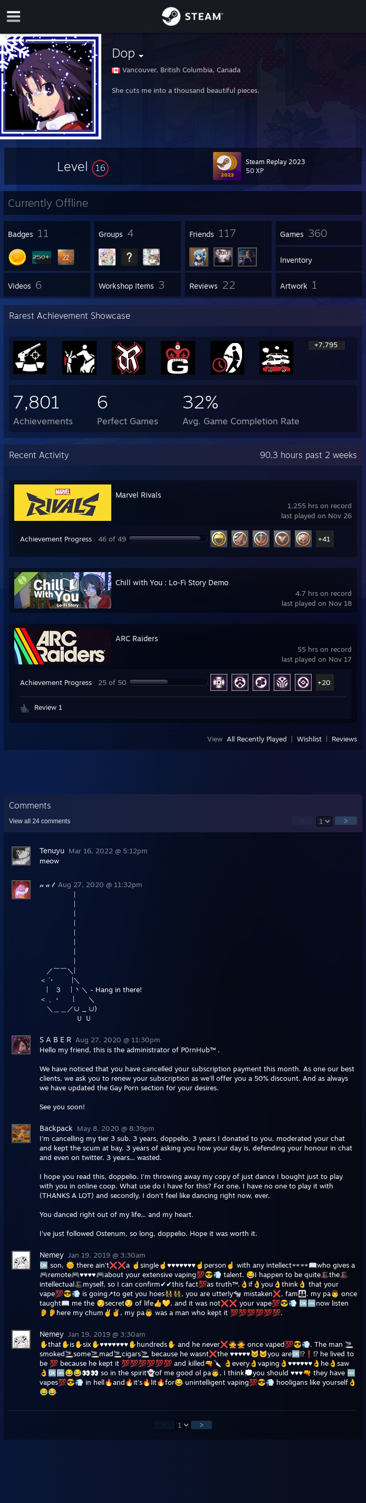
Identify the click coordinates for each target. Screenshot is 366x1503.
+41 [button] (324, 539)
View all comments (40, 821)
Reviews (344, 739)
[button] (83, 166)
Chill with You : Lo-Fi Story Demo (171, 582)
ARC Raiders (136, 638)
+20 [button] (324, 682)
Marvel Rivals (138, 494)
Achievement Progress (56, 539)
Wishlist (309, 739)
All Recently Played (257, 739)
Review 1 (48, 707)
